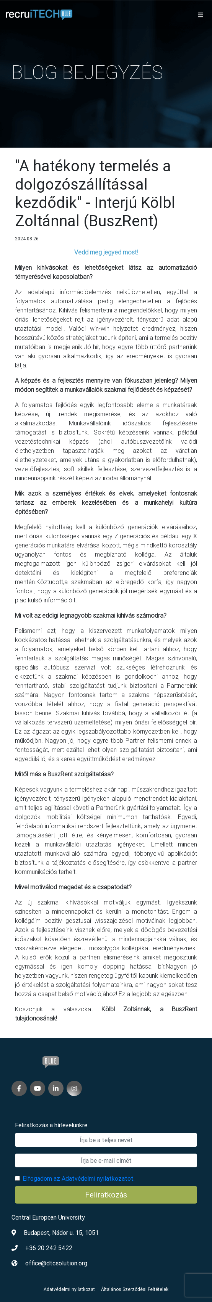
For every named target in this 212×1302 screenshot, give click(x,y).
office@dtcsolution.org (56, 1263)
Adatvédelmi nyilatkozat (69, 1289)
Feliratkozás (106, 1194)
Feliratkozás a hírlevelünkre (51, 1125)
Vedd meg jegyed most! (106, 252)
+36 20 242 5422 (48, 1248)
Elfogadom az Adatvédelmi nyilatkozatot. (79, 1178)
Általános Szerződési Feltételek (134, 1289)
